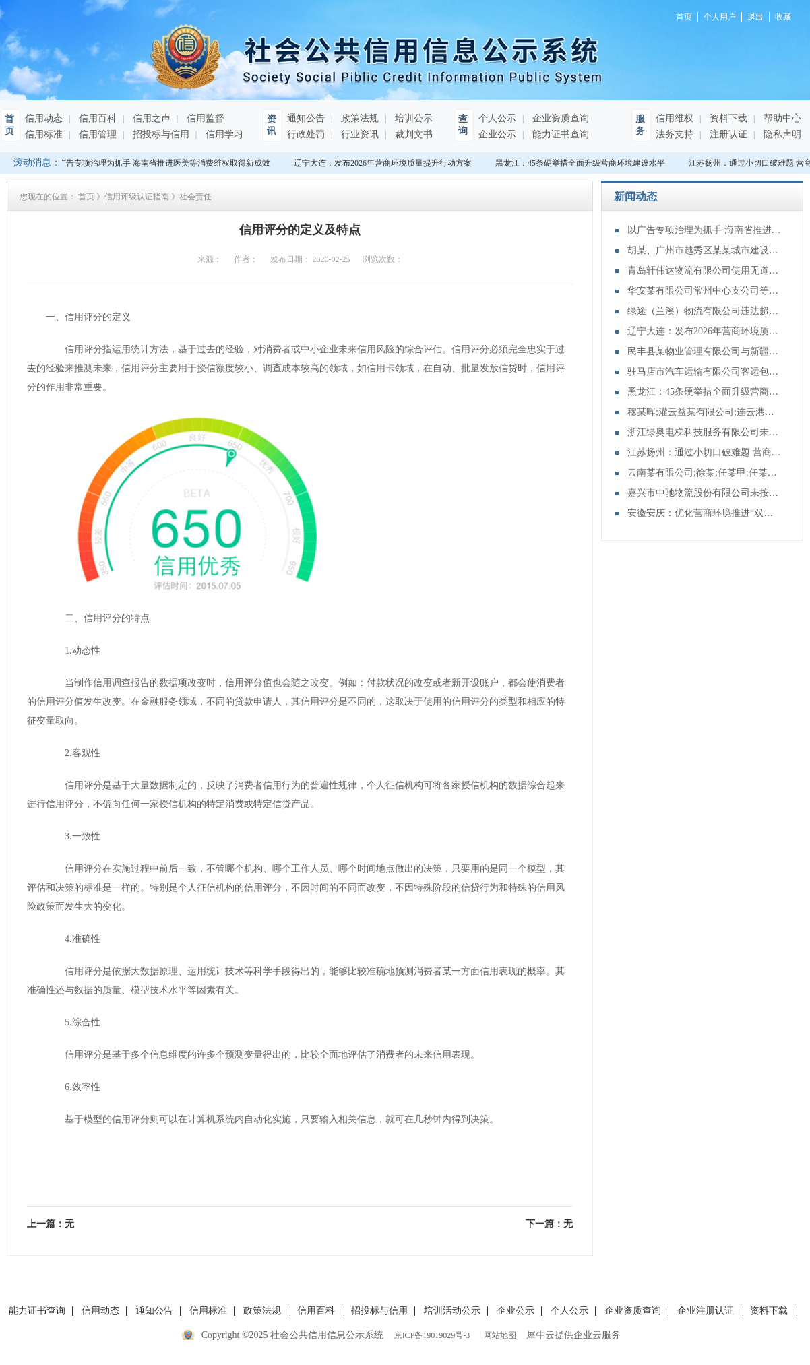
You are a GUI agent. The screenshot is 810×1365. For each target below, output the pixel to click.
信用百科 (96, 118)
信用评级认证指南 (136, 196)
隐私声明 (781, 134)
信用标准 (44, 134)
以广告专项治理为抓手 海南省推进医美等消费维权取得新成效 (161, 163)
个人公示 (497, 118)
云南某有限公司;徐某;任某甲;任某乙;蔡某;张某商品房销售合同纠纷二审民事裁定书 (704, 473)
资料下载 (727, 118)
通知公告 (306, 118)
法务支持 (674, 134)
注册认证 (727, 134)
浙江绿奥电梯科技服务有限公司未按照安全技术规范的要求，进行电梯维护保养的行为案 (704, 432)
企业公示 (497, 134)
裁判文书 (412, 134)
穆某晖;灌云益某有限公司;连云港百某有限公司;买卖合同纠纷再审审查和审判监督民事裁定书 (704, 412)
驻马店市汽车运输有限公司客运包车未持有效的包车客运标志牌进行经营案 (704, 372)
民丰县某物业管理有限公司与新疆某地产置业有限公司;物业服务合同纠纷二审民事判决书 (704, 351)
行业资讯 (358, 134)
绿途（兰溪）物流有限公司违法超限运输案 (704, 311)
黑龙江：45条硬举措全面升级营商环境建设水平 (581, 163)
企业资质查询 (559, 118)
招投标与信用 (159, 134)
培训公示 (412, 118)
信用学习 (223, 134)
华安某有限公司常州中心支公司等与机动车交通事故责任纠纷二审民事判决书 (704, 291)
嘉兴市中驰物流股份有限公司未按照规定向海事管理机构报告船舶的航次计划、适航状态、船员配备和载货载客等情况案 (704, 493)
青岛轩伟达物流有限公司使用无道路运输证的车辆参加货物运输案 (704, 270)
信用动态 (44, 118)
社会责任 (195, 196)
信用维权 (674, 118)
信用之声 (150, 118)
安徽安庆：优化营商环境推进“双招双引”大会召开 (704, 513)
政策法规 (358, 118)
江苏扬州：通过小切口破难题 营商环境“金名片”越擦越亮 (704, 452)
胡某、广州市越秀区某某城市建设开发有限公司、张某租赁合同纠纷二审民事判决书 (704, 250)
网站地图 (498, 1335)
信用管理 (96, 134)
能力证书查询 (559, 134)
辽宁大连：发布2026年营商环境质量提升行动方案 (384, 163)
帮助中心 (781, 118)
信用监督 (204, 118)
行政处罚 (306, 134)
